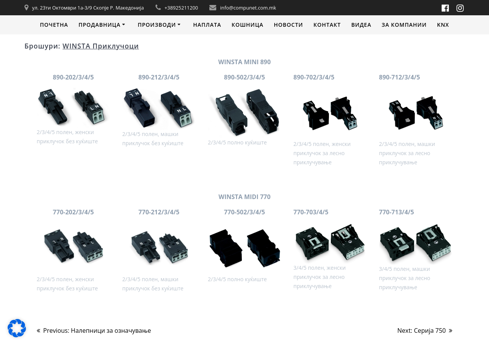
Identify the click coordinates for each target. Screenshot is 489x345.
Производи (157, 24)
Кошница (247, 24)
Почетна (54, 24)
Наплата (207, 24)
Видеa (361, 24)
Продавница (99, 24)
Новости (288, 24)
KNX (443, 24)
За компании (404, 24)
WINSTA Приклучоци (101, 45)
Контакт (327, 24)
